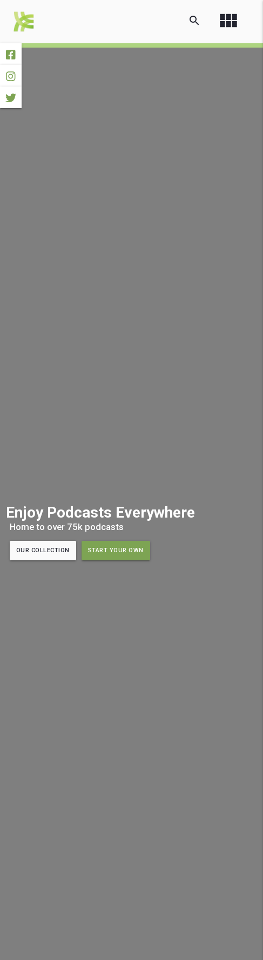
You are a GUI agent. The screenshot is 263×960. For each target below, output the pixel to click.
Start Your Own (116, 550)
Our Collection (43, 550)
